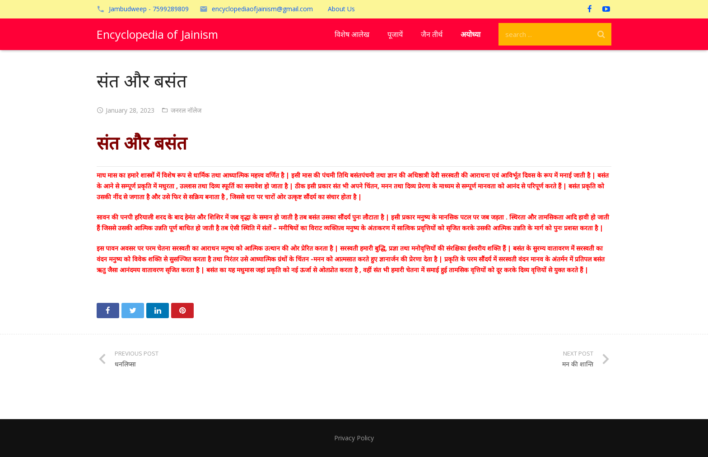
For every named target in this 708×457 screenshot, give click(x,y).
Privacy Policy (354, 438)
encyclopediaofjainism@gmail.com (262, 9)
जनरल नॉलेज (186, 110)
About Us (341, 9)
